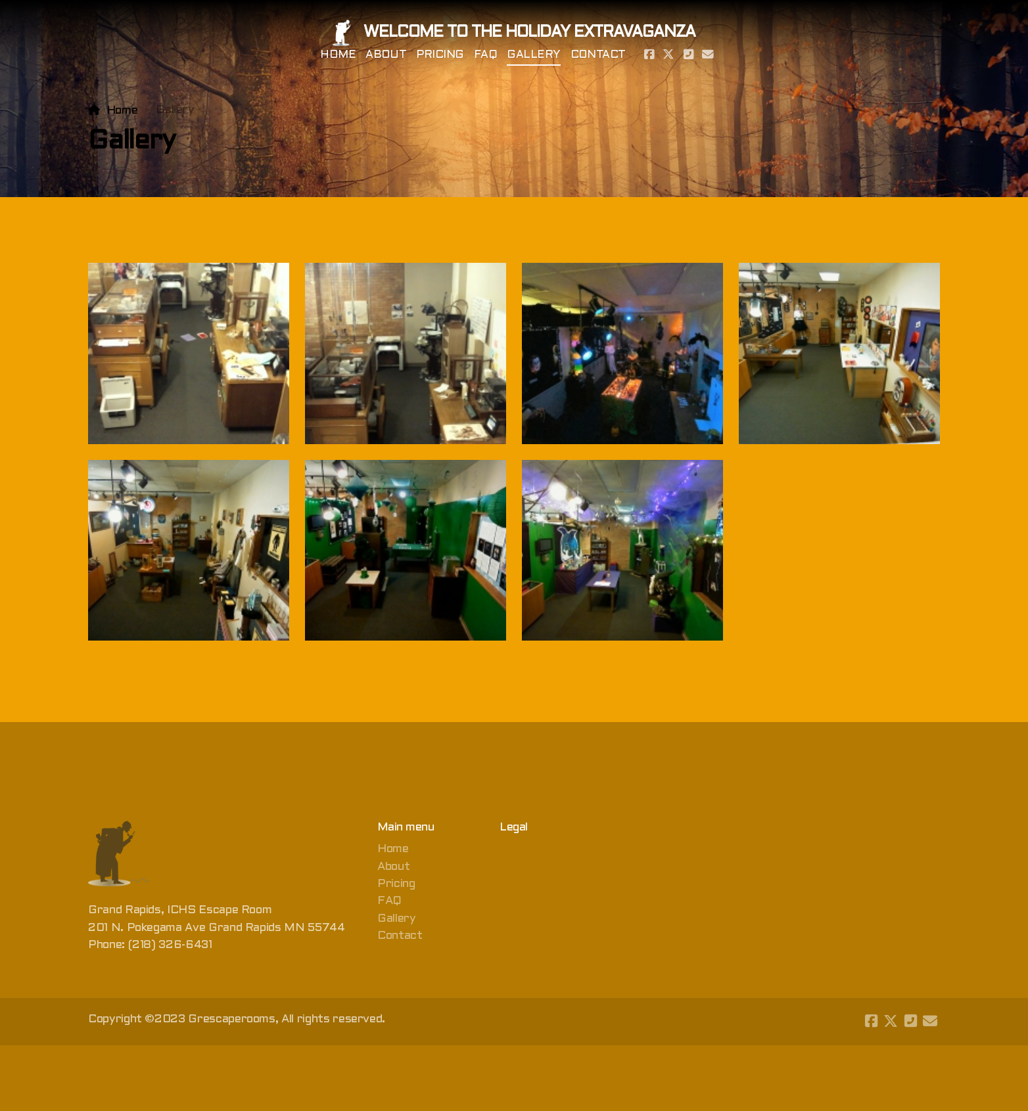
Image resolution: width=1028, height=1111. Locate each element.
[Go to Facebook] (649, 56)
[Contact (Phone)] (688, 56)
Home (122, 110)
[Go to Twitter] (668, 56)
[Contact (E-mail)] (708, 56)
